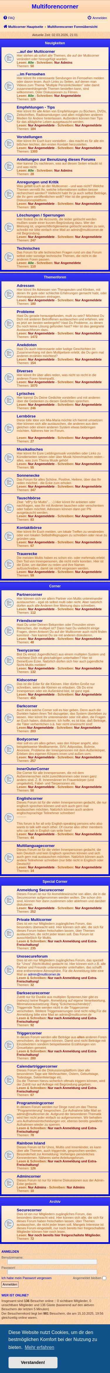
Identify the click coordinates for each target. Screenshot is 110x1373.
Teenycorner (28, 650)
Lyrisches (26, 393)
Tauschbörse (28, 498)
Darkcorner (27, 706)
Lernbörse (26, 416)
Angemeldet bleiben (89, 1278)
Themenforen (55, 277)
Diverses (25, 371)
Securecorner (29, 1210)
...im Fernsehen (31, 74)
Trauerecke (27, 554)
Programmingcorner (35, 1103)
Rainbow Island (31, 1143)
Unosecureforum (32, 956)
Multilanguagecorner (36, 845)
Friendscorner (30, 620)
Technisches (28, 248)
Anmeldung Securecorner (40, 890)
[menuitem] (9, 17)
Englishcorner (30, 798)
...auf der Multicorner (36, 51)
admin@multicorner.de (44, 974)
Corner (55, 586)
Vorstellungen (29, 137)
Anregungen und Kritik (38, 182)
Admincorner (29, 1176)
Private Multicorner (34, 919)
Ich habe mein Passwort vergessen (26, 1278)
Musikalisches (30, 449)
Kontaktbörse (29, 527)
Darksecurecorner (33, 993)
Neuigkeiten (55, 43)
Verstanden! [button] (33, 1362)
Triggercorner (29, 1033)
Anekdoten (27, 345)
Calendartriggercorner (37, 1066)
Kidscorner (27, 680)
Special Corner (55, 882)
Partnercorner (29, 594)
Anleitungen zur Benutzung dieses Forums (56, 159)
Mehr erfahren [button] (39, 1347)
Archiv (55, 1202)
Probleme (25, 312)
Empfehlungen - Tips (36, 107)
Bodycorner (27, 739)
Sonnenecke (28, 475)
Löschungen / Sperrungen (41, 215)
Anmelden (10, 1251)
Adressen (25, 285)
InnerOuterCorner (33, 769)
